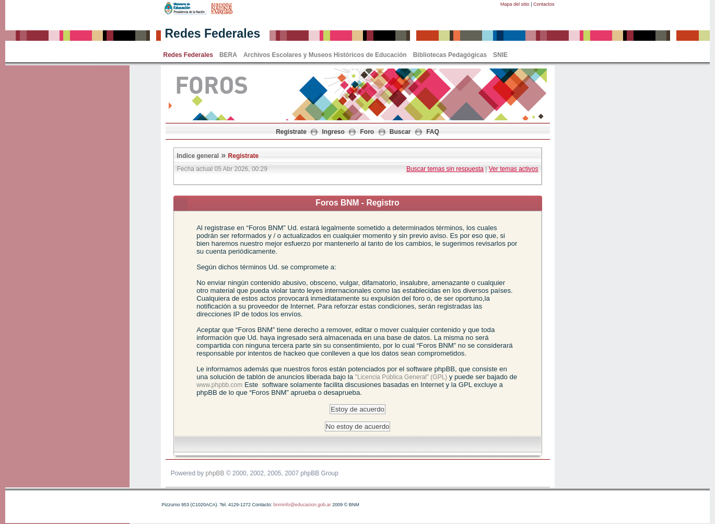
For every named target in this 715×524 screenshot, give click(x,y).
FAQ (432, 131)
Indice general (198, 156)
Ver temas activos (513, 169)
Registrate (291, 131)
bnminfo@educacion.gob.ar (302, 504)
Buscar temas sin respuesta (445, 169)
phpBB (215, 473)
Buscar (400, 131)
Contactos (544, 4)
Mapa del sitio (515, 4)
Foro (367, 131)
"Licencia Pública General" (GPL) (402, 377)
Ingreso (333, 131)
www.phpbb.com (219, 385)
